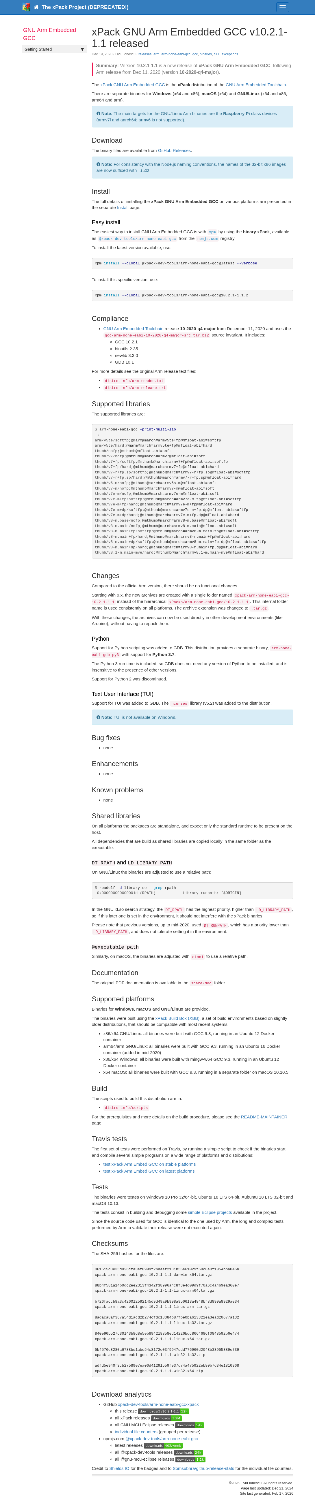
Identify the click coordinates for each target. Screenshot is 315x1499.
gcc (195, 54)
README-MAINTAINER (264, 1116)
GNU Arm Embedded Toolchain (256, 84)
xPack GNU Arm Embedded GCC (133, 84)
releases (144, 54)
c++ (217, 54)
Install (122, 207)
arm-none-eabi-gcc (175, 54)
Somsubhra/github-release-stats (203, 1468)
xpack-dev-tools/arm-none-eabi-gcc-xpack (158, 1404)
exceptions (229, 54)
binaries (206, 54)
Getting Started (54, 49)
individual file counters (136, 1431)
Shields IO (119, 1468)
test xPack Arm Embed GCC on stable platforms (149, 1164)
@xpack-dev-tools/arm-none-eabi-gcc (161, 1438)
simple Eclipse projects (210, 1212)
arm (156, 54)
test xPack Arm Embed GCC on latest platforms (149, 1171)
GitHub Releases (174, 150)
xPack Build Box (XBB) (177, 1018)
